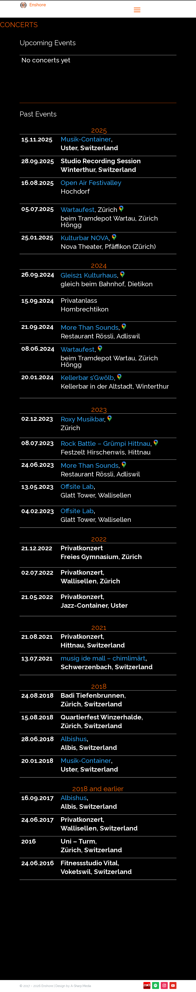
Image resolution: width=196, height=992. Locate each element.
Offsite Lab (77, 486)
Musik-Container (86, 139)
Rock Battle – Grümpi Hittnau (105, 443)
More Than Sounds (89, 327)
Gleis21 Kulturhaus (89, 275)
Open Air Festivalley (91, 182)
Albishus (74, 739)
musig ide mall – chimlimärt (103, 658)
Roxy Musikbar (82, 419)
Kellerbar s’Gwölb (87, 377)
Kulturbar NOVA (85, 238)
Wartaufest (78, 209)
